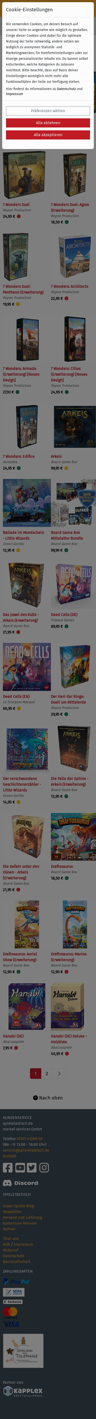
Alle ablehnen (48, 123)
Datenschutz (66, 89)
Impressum (14, 94)
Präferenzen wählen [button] (48, 111)
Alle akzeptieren (48, 135)
